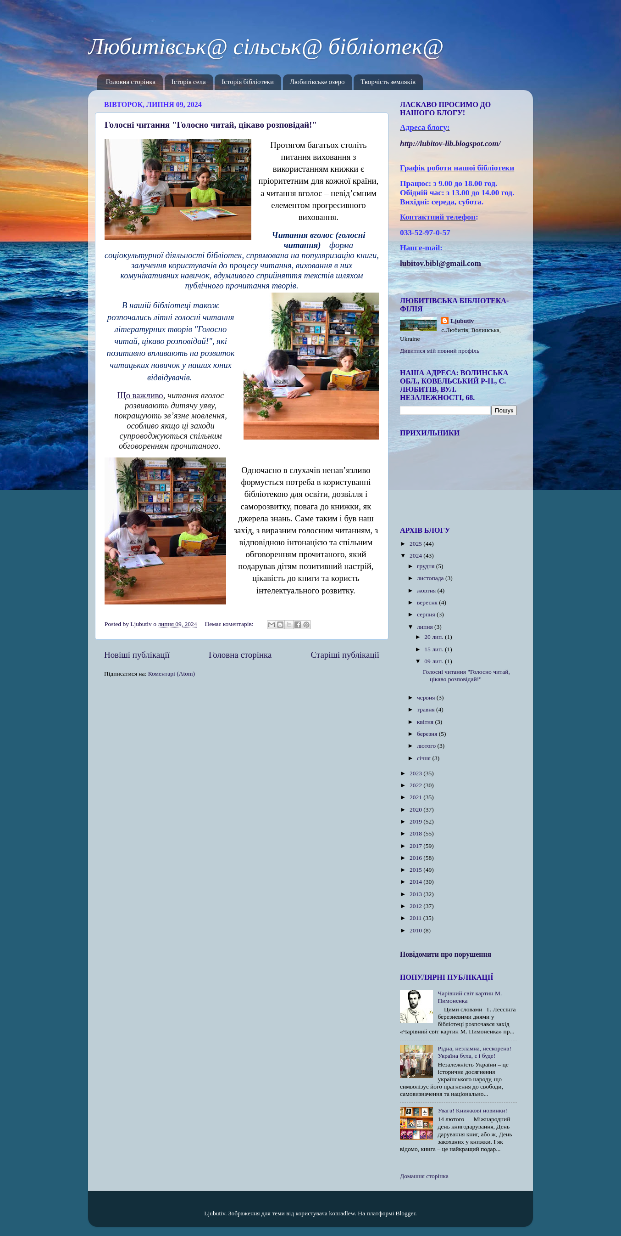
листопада (431, 578)
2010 (416, 930)
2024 (416, 555)
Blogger (406, 1213)
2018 (416, 833)
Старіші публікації (345, 655)
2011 (416, 917)
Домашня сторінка (424, 1176)
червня (427, 697)
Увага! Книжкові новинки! (472, 1110)
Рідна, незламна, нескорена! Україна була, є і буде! (474, 1052)
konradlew (342, 1213)
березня (428, 733)
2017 (416, 845)
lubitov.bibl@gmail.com (440, 263)
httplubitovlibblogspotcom (450, 143)
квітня (426, 721)
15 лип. (434, 649)
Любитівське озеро (317, 82)
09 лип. (434, 661)
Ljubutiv (462, 320)
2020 (416, 809)
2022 (416, 785)
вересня (428, 602)
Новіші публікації (137, 655)
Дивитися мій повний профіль (439, 350)
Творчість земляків (388, 82)
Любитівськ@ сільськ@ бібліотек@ (266, 46)
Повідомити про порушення (445, 954)
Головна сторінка (130, 82)
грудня (426, 566)
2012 (416, 906)
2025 (416, 543)
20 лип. (434, 636)
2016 (416, 857)
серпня (427, 614)
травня (426, 709)
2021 (416, 797)
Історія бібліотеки (248, 82)
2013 (416, 894)
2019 (416, 821)
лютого (427, 745)
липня (425, 626)
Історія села (189, 82)
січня (424, 758)
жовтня (427, 590)
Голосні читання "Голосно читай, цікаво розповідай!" (211, 125)
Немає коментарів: (230, 624)
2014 (416, 881)
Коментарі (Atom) (171, 673)
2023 (416, 773)
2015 (416, 869)
